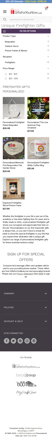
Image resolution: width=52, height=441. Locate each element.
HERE (40, 274)
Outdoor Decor (27, 46)
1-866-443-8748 (29, 436)
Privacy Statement (25, 274)
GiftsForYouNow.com (27, 433)
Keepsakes (27, 41)
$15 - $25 (13, 74)
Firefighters (27, 62)
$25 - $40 (13, 78)
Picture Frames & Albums (27, 50)
